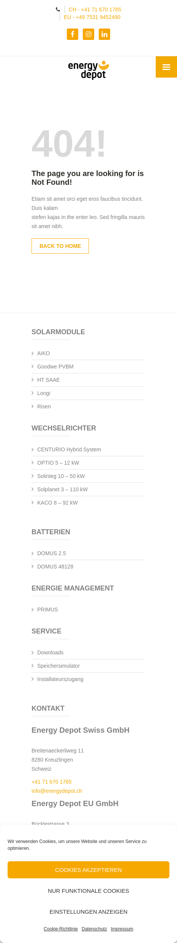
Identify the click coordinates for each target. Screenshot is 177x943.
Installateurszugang (60, 679)
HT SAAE (48, 380)
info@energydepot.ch (57, 791)
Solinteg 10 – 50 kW (61, 476)
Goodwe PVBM (55, 367)
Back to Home (60, 246)
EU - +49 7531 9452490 (92, 17)
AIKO (43, 353)
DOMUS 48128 (55, 567)
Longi (43, 393)
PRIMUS (47, 609)
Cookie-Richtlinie (61, 929)
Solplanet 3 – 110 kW (62, 489)
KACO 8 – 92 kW (57, 503)
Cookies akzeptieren (88, 870)
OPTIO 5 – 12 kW (58, 463)
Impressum (122, 929)
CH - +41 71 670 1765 (95, 9)
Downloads (50, 652)
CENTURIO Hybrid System (69, 449)
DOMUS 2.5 (51, 553)
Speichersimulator (58, 666)
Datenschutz (94, 929)
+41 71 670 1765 (52, 782)
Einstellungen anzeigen (88, 911)
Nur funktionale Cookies (88, 890)
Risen (44, 406)
